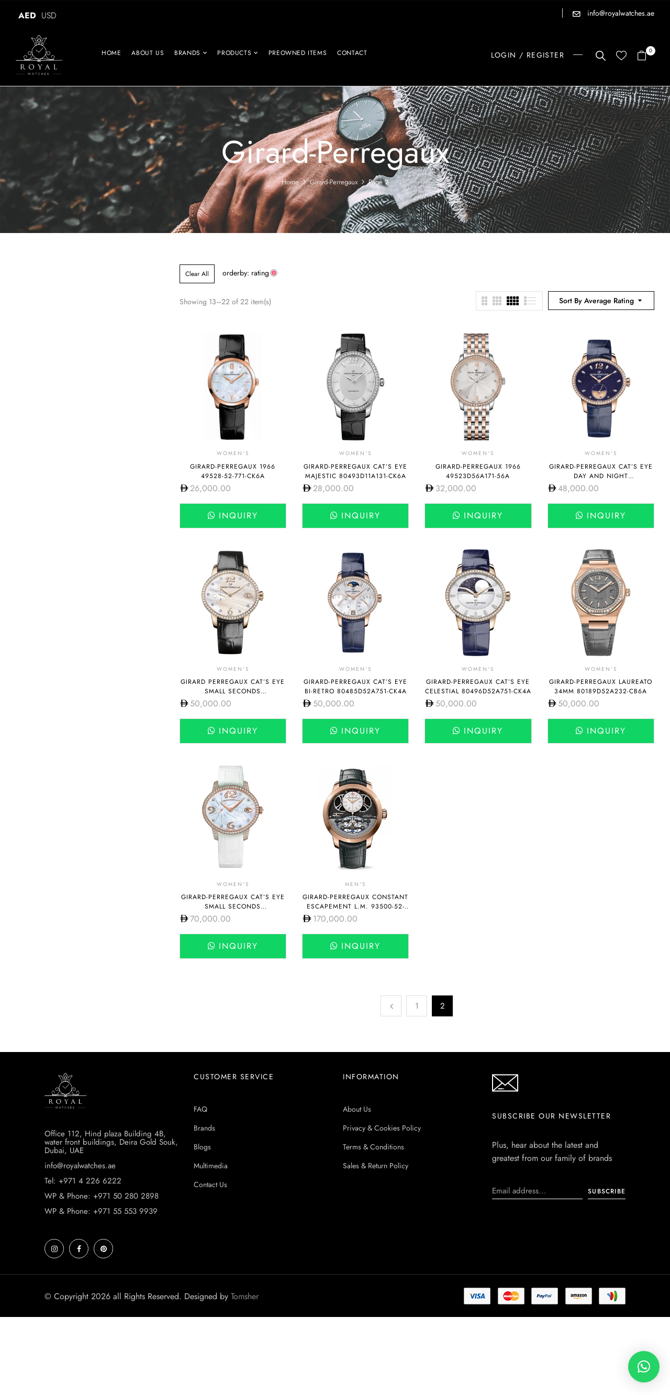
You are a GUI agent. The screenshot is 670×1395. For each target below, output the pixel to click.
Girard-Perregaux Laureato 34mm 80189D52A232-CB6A (600, 686)
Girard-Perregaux (334, 182)
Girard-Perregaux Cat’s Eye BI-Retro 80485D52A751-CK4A (355, 686)
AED (27, 15)
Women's (233, 453)
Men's (355, 884)
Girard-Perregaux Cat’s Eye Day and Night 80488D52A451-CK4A (601, 476)
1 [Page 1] (417, 1006)
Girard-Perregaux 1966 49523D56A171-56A (478, 471)
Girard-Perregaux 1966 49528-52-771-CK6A (232, 471)
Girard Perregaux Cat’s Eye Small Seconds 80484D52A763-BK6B (233, 691)
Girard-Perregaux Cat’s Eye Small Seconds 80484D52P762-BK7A (233, 906)
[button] (645, 56)
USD (49, 15)
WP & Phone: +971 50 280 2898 (101, 1196)
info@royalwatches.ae (619, 13)
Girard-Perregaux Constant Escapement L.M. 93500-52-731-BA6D (355, 906)
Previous (391, 1005)
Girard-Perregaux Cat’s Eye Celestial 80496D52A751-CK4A (478, 686)
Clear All (197, 274)
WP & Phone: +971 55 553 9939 (101, 1211)
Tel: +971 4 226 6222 (82, 1181)
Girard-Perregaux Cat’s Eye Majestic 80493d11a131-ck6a (355, 471)
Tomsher (245, 1296)
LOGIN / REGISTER (527, 55)
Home (290, 182)
